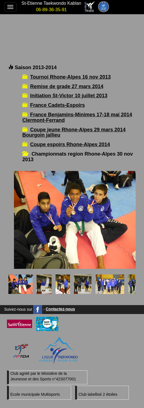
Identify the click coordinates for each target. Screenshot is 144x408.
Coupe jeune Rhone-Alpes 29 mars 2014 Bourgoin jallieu (74, 132)
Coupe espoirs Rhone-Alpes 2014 (70, 144)
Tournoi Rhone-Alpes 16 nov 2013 (70, 77)
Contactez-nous (60, 309)
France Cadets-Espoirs (57, 105)
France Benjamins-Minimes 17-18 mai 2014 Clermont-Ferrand (77, 117)
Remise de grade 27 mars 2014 (66, 86)
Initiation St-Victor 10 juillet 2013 (68, 95)
